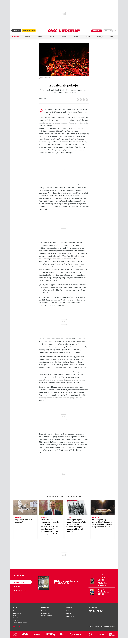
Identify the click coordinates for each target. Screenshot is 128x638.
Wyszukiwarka (115, 30)
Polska (40, 37)
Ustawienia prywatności (46, 615)
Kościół (28, 37)
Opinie (88, 37)
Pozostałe (18, 591)
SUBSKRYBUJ (97, 30)
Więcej (112, 37)
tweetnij (84, 99)
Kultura (64, 37)
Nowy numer (16, 37)
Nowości (18, 582)
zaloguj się (108, 30)
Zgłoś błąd (17, 626)
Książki (18, 586)
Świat (52, 37)
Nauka (76, 37)
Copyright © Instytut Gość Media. (96, 626)
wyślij (87, 99)
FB (81, 99)
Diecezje (100, 37)
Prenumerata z (29, 31)
